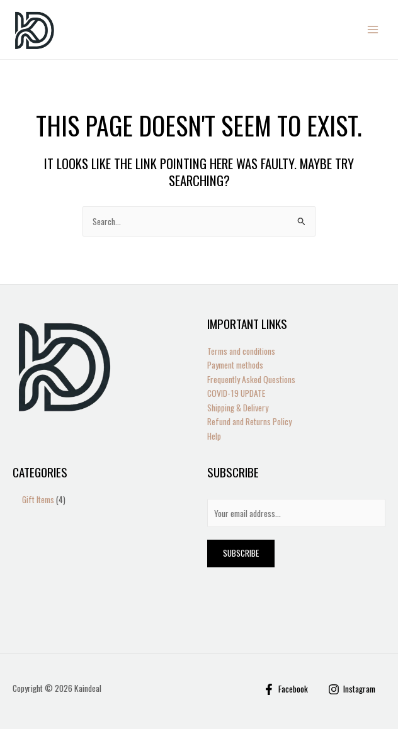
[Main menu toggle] (373, 30)
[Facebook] (286, 689)
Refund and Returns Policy (249, 421)
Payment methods (235, 365)
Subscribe (241, 553)
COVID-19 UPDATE (236, 393)
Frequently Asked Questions (251, 379)
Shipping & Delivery (237, 407)
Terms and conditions (241, 351)
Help (214, 436)
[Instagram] (352, 689)
